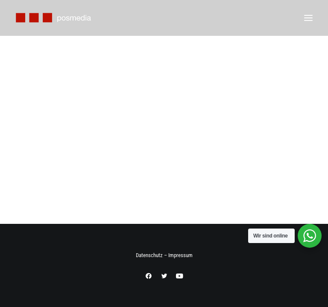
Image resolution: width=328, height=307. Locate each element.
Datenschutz (149, 255)
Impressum (180, 255)
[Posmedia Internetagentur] (53, 18)
